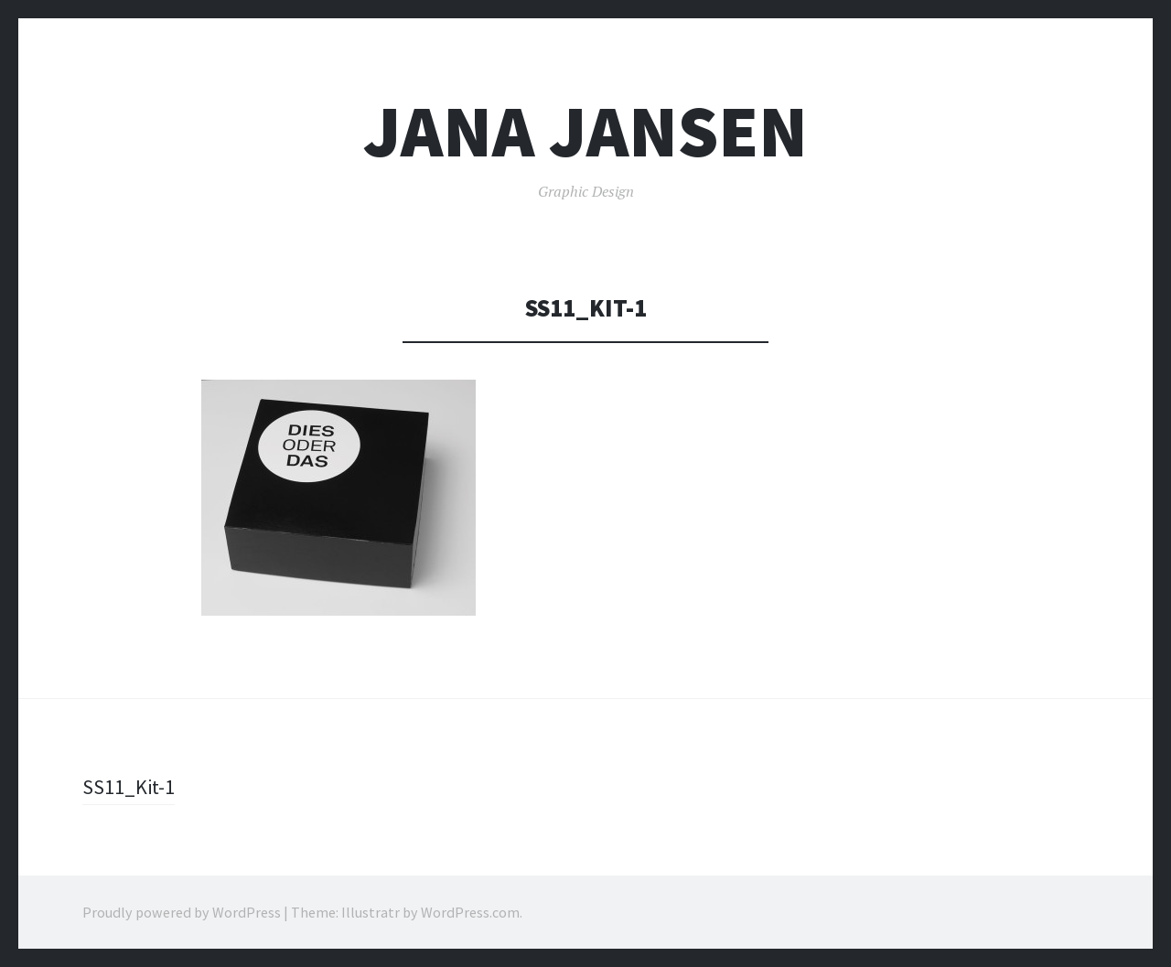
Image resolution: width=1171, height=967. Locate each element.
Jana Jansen (585, 131)
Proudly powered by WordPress (181, 912)
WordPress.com (470, 912)
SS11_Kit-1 (128, 787)
